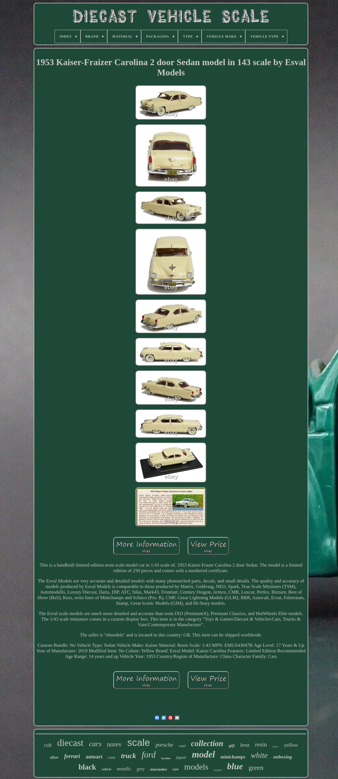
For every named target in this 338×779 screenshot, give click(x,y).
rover (275, 746)
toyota (218, 769)
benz (244, 745)
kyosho (165, 758)
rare (176, 769)
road (182, 746)
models (196, 766)
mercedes (158, 769)
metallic (124, 768)
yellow (291, 745)
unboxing (282, 757)
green (256, 767)
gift (232, 745)
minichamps (233, 757)
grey (140, 768)
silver (54, 757)
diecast (70, 743)
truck (128, 756)
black (87, 767)
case (112, 757)
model (203, 754)
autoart (94, 757)
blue (235, 766)
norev (114, 744)
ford (149, 755)
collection (207, 743)
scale (138, 742)
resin (261, 744)
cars (95, 744)
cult (48, 745)
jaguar (181, 757)
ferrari (72, 756)
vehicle (106, 769)
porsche (164, 745)
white (259, 755)
